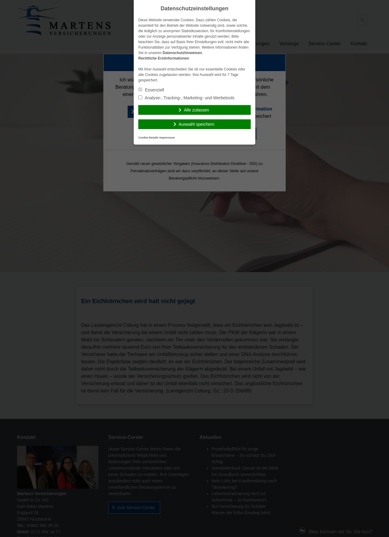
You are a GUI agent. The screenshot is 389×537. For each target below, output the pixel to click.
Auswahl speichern (197, 124)
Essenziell (151, 89)
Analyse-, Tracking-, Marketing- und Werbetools (186, 97)
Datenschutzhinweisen (182, 53)
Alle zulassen (196, 110)
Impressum (167, 137)
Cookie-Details (148, 137)
